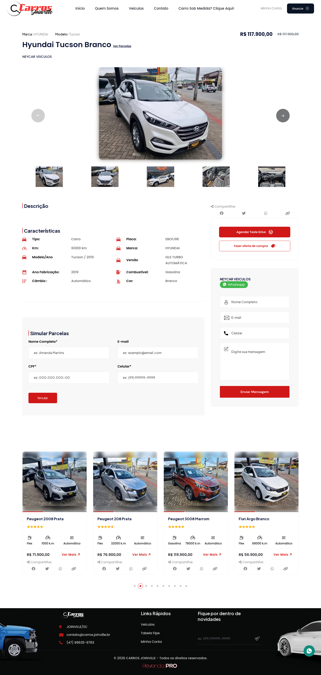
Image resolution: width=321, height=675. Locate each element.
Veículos (136, 8)
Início (80, 8)
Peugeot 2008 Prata (115, 518)
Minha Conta (151, 641)
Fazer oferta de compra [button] (255, 246)
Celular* (124, 366)
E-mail (123, 342)
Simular (42, 398)
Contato (161, 8)
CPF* (32, 366)
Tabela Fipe (150, 633)
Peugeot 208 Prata (185, 518)
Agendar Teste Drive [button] (254, 232)
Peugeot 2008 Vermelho (49, 518)
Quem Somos (107, 8)
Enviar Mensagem (255, 392)
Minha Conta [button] (271, 8)
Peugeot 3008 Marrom (259, 518)
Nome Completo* (43, 342)
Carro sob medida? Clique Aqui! (206, 8)
